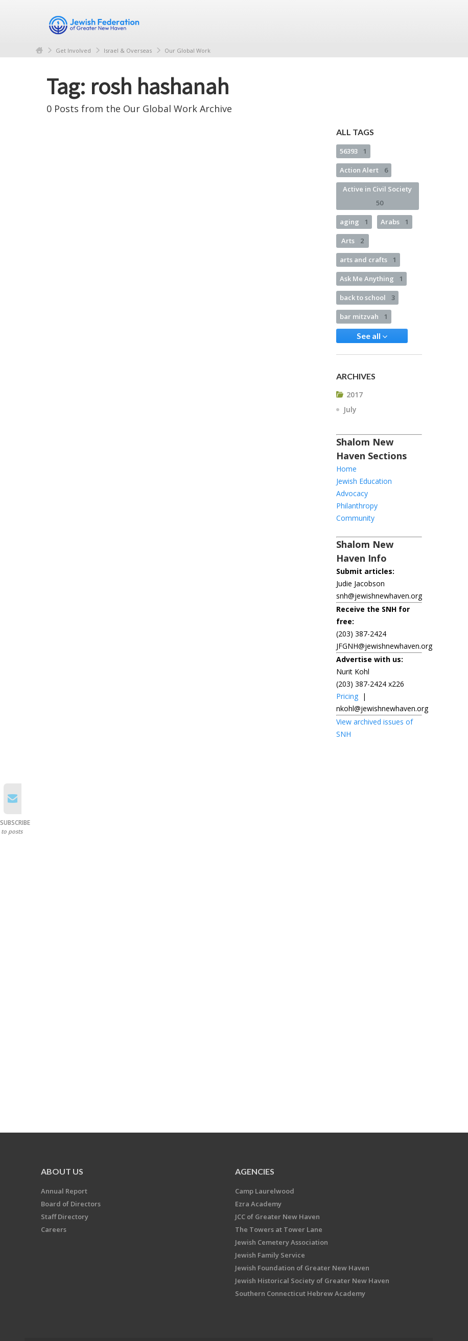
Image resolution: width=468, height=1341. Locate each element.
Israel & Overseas (128, 50)
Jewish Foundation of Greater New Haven (302, 1267)
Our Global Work (187, 50)
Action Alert (364, 170)
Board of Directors (71, 1203)
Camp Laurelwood (264, 1191)
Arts (352, 240)
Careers (53, 1229)
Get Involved (73, 50)
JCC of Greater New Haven (277, 1216)
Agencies (254, 1171)
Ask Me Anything (371, 278)
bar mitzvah (364, 316)
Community (355, 518)
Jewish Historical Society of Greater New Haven (312, 1280)
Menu (410, 21)
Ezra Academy (258, 1203)
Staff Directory (64, 1216)
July (350, 409)
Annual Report (64, 1191)
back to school (367, 297)
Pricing (347, 696)
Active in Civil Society (377, 195)
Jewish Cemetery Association (281, 1242)
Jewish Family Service (270, 1255)
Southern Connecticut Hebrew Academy (300, 1293)
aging (354, 221)
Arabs (395, 221)
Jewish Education (364, 481)
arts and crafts (368, 259)
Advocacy (352, 493)
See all (372, 336)
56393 (353, 151)
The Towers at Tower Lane (278, 1229)
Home (39, 50)
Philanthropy (357, 505)
